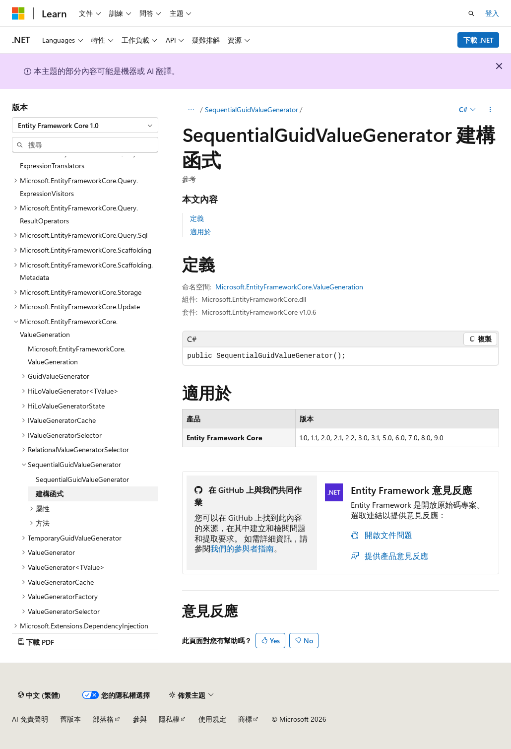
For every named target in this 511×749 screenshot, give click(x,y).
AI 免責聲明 (30, 719)
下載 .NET (478, 40)
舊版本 (70, 719)
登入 (492, 13)
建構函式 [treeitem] (50, 493)
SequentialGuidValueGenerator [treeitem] (82, 479)
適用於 (200, 231)
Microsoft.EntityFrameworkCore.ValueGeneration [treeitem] (77, 355)
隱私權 (169, 719)
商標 (245, 719)
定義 (197, 218)
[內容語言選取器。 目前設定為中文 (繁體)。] (39, 695)
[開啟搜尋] (471, 13)
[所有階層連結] (190, 110)
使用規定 (212, 719)
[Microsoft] (18, 13)
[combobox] (85, 125)
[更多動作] (490, 110)
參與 (140, 719)
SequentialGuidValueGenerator (251, 109)
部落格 (103, 719)
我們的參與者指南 (242, 548)
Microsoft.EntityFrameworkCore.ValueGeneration (289, 286)
